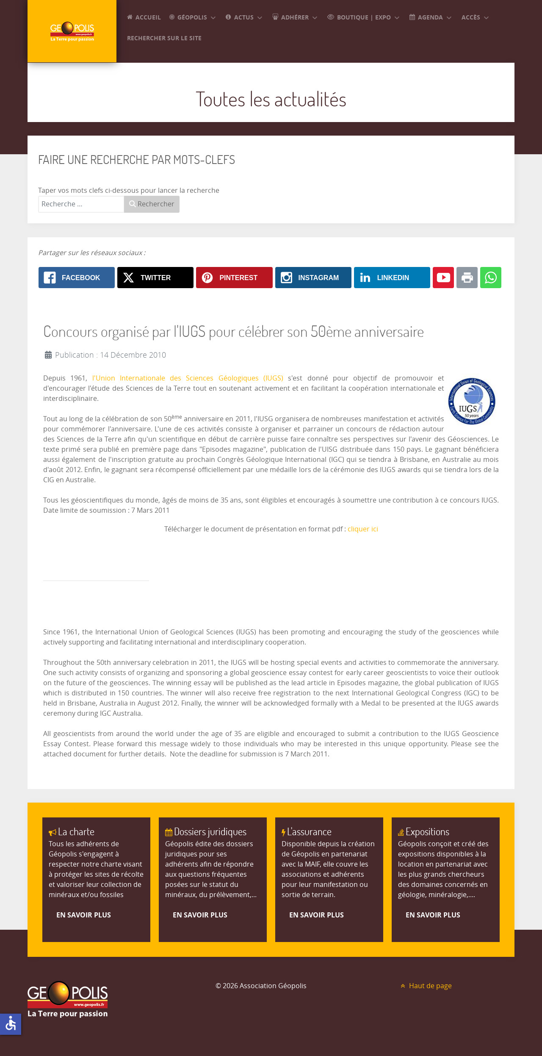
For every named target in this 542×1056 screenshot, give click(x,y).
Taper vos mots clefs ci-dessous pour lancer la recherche (128, 190)
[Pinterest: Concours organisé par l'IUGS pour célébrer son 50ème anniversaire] (234, 277)
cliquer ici (363, 529)
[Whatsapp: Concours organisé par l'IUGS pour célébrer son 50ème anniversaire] (490, 277)
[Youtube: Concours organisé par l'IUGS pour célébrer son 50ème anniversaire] (443, 277)
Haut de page (425, 986)
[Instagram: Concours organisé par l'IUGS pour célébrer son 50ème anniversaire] (313, 277)
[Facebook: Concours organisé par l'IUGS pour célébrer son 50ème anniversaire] (77, 277)
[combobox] (81, 204)
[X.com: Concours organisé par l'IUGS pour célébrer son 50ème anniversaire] (155, 277)
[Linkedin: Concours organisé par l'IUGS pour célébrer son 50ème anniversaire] (392, 277)
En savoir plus (83, 915)
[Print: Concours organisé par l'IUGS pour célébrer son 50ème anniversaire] (467, 277)
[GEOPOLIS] (72, 31)
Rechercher (151, 204)
